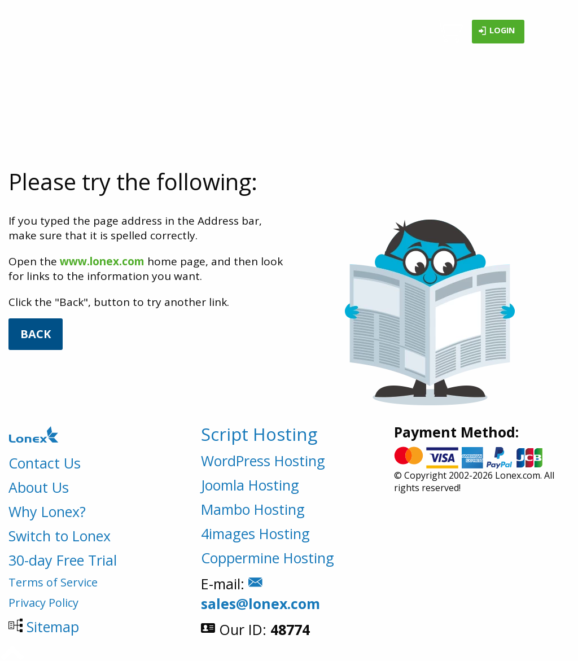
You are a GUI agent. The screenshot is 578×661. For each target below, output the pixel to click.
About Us (38, 487)
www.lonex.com (102, 261)
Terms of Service (53, 582)
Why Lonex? (47, 511)
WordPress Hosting (263, 460)
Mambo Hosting (253, 509)
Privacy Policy (43, 602)
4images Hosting (255, 533)
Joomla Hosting (250, 484)
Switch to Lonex (59, 535)
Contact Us (44, 462)
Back (35, 334)
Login (496, 31)
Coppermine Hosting (267, 557)
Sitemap (53, 626)
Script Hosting (259, 434)
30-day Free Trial (62, 560)
